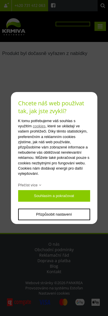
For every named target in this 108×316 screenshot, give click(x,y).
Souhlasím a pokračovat (54, 196)
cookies (39, 126)
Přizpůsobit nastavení (54, 214)
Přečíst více (28, 185)
